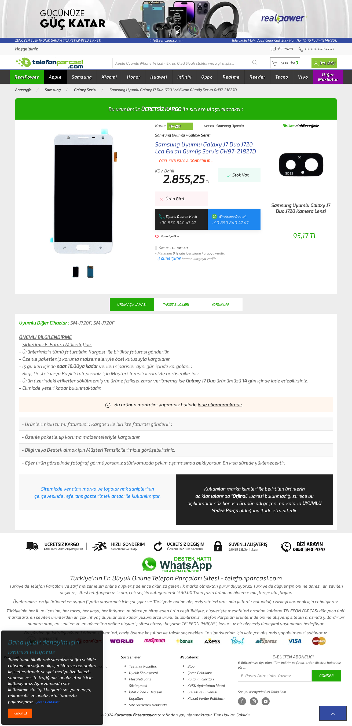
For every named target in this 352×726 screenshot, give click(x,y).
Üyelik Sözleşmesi (143, 672)
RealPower (26, 76)
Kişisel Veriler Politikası (206, 698)
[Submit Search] (254, 62)
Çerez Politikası (200, 672)
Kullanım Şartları (201, 679)
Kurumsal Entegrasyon (135, 714)
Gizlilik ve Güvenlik (202, 692)
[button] (285, 62)
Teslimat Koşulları (143, 666)
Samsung (82, 76)
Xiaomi (109, 76)
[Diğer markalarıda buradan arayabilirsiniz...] (186, 63)
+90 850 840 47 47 (177, 222)
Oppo (207, 76)
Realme (231, 76)
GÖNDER (326, 675)
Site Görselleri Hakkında (148, 705)
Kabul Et (20, 713)
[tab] (75, 271)
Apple (55, 76)
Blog (191, 666)
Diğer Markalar (328, 77)
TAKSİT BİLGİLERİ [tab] (176, 304)
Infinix (184, 76)
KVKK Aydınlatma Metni (206, 685)
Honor (133, 76)
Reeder (257, 76)
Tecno (281, 76)
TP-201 (175, 126)
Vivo (303, 76)
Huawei (158, 76)
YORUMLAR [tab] (220, 304)
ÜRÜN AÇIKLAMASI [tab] (131, 304)
